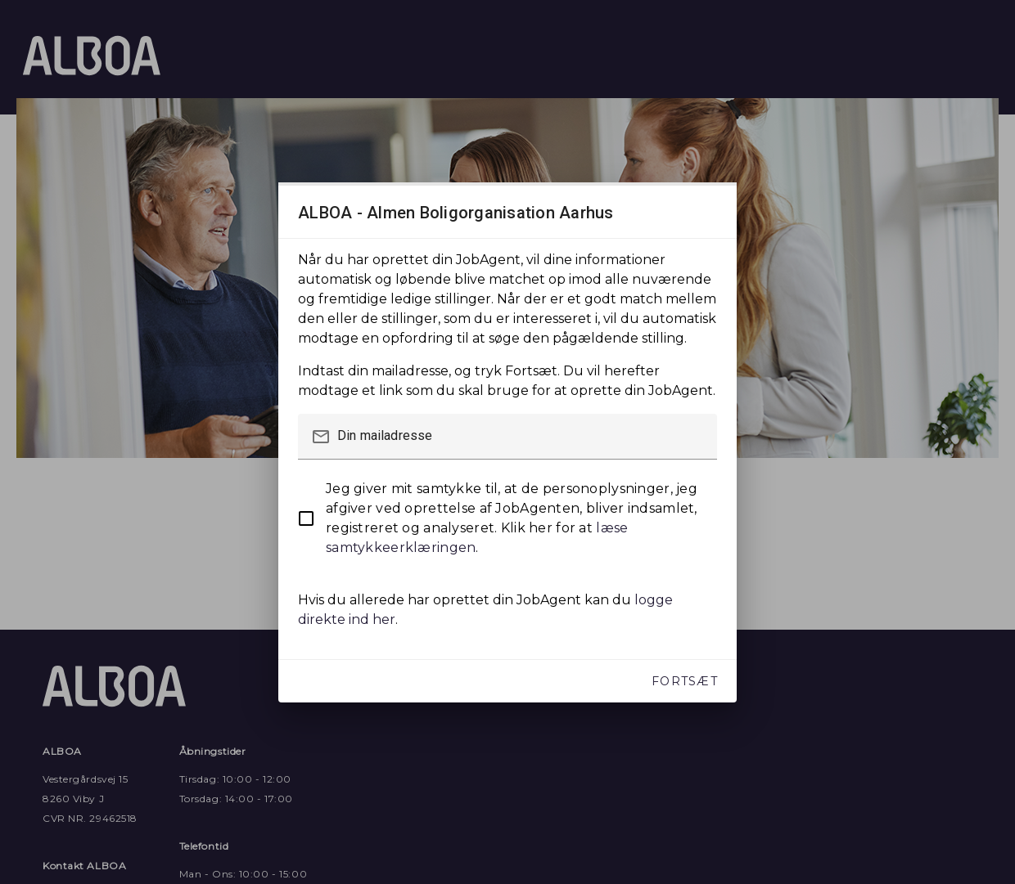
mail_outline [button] (321, 436)
